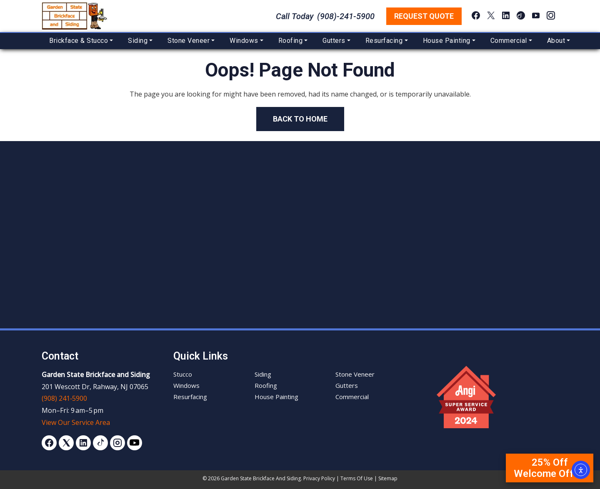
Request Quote (424, 16)
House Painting (446, 41)
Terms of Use (356, 478)
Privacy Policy (319, 478)
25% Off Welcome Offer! (549, 468)
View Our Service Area (76, 422)
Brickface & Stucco (78, 41)
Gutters (333, 41)
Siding (138, 41)
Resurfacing (384, 41)
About (556, 41)
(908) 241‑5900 (64, 398)
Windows (244, 41)
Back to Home (300, 118)
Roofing (290, 41)
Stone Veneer (189, 41)
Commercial (508, 41)
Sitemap (388, 478)
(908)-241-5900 (346, 16)
